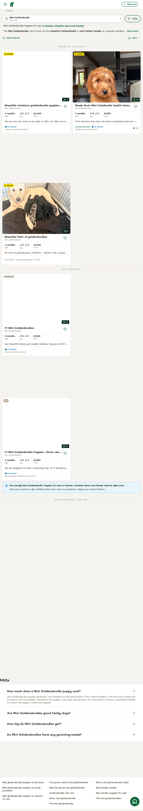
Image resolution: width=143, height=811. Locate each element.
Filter (133, 18)
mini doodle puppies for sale (111, 793)
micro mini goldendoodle (62, 798)
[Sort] (134, 38)
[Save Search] (134, 801)
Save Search (11, 38)
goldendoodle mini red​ (61, 793)
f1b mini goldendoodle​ (61, 803)
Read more (133, 31)
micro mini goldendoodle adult (112, 782)
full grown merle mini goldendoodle (68, 782)
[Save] (65, 107)
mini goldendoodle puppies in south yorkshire (21, 789)
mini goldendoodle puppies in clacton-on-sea (23, 797)
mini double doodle (106, 787)
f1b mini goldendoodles (108, 798)
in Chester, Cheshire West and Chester (63, 25)
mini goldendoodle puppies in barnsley (23, 782)
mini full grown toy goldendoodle (67, 787)
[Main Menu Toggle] (5, 4)
